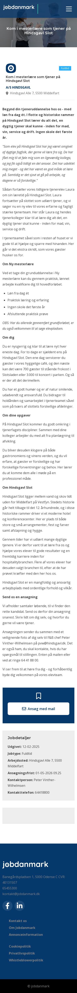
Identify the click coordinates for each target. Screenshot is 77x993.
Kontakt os (18, 921)
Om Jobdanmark (22, 927)
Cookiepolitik (20, 946)
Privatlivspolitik (22, 953)
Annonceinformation (26, 934)
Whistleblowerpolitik (26, 960)
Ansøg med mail (38, 708)
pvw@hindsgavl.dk (52, 643)
